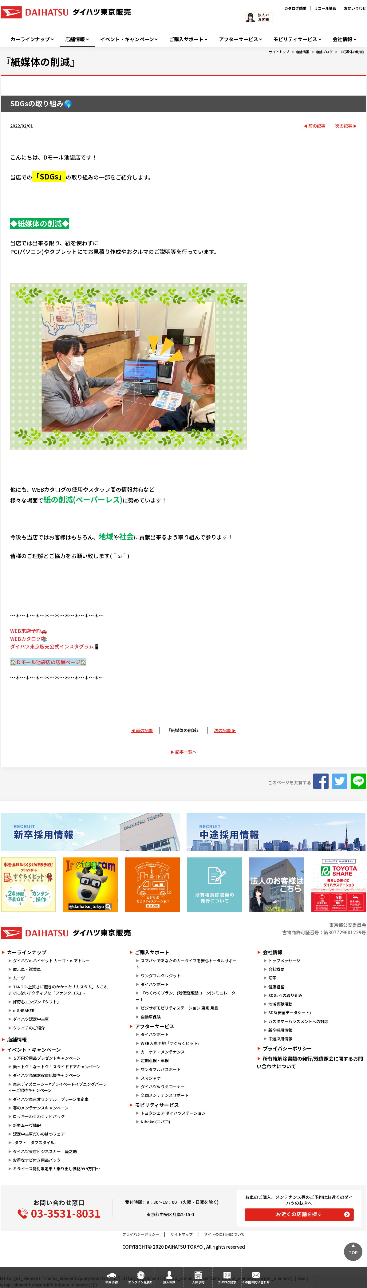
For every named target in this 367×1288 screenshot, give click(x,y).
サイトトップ (279, 51)
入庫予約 (198, 1282)
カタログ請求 (295, 8)
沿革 (272, 978)
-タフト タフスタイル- (34, 1142)
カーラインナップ (30, 39)
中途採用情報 (280, 1039)
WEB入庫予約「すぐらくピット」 (171, 1043)
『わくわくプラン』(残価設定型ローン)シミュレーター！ (185, 996)
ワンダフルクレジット (161, 976)
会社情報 (342, 39)
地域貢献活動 (280, 1004)
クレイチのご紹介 (29, 1028)
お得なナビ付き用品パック (39, 1160)
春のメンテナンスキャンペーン (41, 1108)
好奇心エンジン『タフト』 (37, 1002)
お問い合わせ (355, 8)
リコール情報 (325, 8)
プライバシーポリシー (287, 1048)
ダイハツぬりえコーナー (163, 1086)
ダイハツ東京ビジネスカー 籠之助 (45, 1151)
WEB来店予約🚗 (28, 630)
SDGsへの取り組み (285, 995)
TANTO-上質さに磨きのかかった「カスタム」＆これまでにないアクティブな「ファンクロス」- (58, 990)
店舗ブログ (324, 51)
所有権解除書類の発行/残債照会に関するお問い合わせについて (310, 1062)
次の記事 (343, 125)
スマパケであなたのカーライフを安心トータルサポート (186, 964)
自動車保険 (151, 1017)
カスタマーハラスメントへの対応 (298, 1021)
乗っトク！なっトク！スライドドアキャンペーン (57, 1066)
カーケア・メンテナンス (163, 1052)
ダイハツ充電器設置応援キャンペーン (47, 1075)
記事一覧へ (186, 752)
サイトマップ (182, 1234)
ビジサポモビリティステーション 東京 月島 (179, 1008)
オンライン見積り (140, 1282)
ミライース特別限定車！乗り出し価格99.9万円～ (56, 1169)
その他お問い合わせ (256, 1282)
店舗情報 (75, 39)
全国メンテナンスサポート (165, 1095)
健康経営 (276, 987)
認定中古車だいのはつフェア (39, 1134)
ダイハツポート (155, 984)
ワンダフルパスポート (161, 1069)
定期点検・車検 (155, 1060)
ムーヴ (19, 978)
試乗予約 (111, 1282)
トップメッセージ (284, 960)
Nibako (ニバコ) (155, 1122)
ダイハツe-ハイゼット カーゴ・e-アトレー (51, 960)
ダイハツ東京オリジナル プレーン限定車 (51, 1099)
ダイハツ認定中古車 (31, 1019)
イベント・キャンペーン (127, 39)
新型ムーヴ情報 (27, 1125)
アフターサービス (238, 39)
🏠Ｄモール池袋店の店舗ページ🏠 (48, 662)
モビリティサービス (295, 39)
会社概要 (276, 969)
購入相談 (169, 1282)
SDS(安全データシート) (289, 1012)
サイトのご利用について (224, 1234)
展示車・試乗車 (27, 969)
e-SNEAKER (23, 1010)
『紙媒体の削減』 (352, 51)
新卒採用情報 (280, 1030)
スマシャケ (151, 1078)
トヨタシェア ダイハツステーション (173, 1113)
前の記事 (317, 125)
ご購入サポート (186, 39)
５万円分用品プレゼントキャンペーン (47, 1058)
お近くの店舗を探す (299, 1214)
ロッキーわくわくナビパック (39, 1116)
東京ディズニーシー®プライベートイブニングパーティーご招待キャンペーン (57, 1087)
